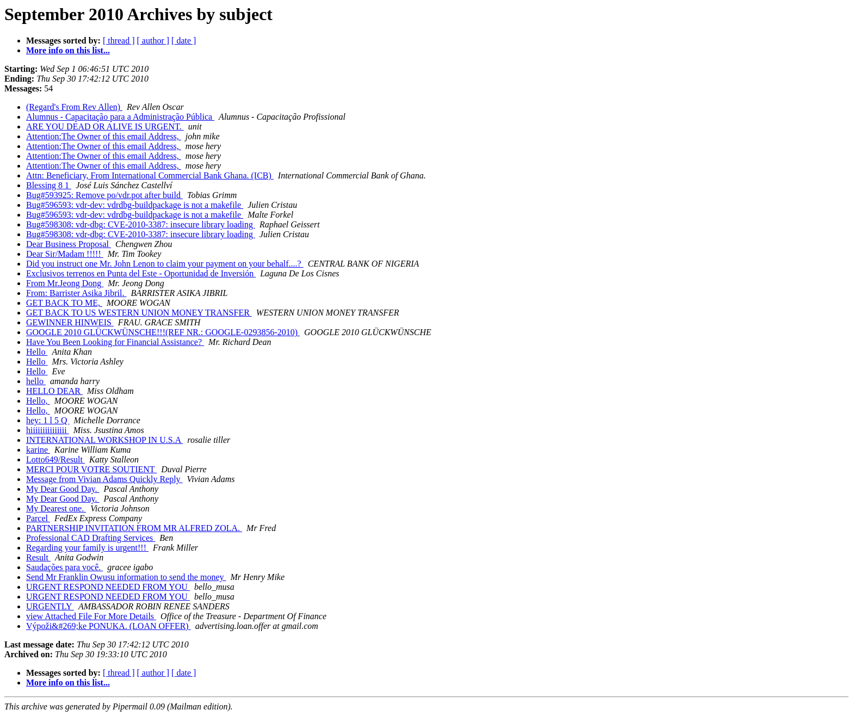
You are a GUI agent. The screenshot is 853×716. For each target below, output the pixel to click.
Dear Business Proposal (68, 244)
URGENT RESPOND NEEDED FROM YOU (108, 586)
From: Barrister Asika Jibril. (76, 293)
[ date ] (183, 40)
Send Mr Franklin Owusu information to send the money (126, 577)
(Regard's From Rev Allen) (74, 107)
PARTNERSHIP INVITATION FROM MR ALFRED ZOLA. (134, 528)
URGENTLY (50, 606)
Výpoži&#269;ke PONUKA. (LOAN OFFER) (108, 626)
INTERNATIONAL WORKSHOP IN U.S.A (104, 440)
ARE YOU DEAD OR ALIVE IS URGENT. (105, 126)
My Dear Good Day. (62, 488)
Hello (37, 351)
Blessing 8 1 (48, 185)
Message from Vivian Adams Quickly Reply (104, 479)
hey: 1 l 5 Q (48, 420)
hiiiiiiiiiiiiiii (47, 430)
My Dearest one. (56, 508)
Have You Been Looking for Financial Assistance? (115, 342)
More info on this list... (68, 50)
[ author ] (153, 40)
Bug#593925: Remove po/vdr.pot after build (104, 195)
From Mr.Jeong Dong (64, 283)
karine (38, 449)
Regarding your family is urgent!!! (87, 547)
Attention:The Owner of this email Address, (103, 136)
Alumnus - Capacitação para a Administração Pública (120, 116)
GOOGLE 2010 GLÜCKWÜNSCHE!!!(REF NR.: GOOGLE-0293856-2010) (163, 332)
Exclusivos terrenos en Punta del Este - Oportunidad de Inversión (141, 273)
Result (38, 557)
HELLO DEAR (54, 391)
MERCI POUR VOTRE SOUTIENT (91, 469)
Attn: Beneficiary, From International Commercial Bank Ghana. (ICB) (150, 175)
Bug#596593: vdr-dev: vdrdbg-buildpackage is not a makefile (134, 204)
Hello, (38, 400)
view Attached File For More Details (91, 616)
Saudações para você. (64, 567)
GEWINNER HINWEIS (70, 322)
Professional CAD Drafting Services (90, 537)
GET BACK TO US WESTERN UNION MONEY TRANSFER (139, 312)
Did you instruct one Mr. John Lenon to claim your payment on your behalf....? (165, 263)
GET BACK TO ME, (64, 302)
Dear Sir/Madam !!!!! (64, 253)
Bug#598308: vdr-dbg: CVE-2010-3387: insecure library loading (140, 224)
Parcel (38, 518)
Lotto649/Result (55, 459)
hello (36, 381)
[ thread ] (119, 40)
